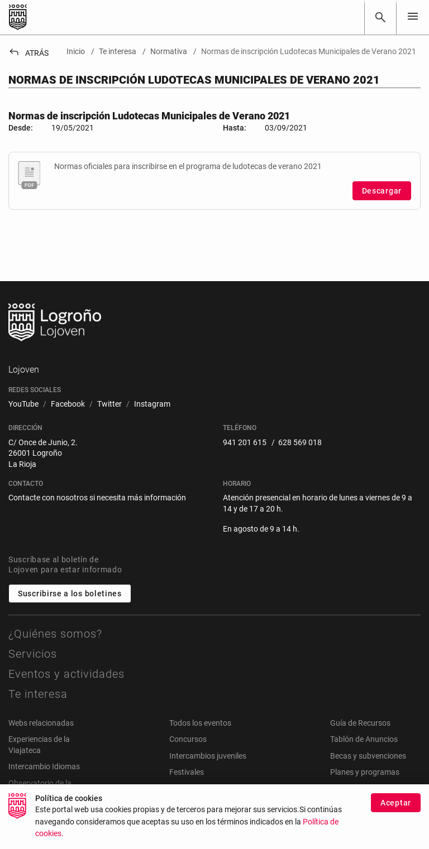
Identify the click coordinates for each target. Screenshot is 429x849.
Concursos (188, 739)
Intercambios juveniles (207, 755)
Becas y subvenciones (368, 755)
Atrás (28, 53)
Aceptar (395, 808)
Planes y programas (364, 772)
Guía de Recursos (360, 722)
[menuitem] (23, 404)
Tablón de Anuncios (364, 739)
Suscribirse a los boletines (70, 593)
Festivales (186, 772)
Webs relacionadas (41, 722)
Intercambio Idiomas (44, 766)
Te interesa (38, 694)
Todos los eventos (200, 722)
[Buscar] (380, 17)
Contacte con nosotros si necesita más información (97, 497)
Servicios (32, 653)
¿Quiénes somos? (55, 633)
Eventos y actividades (66, 674)
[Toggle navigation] (413, 17)
